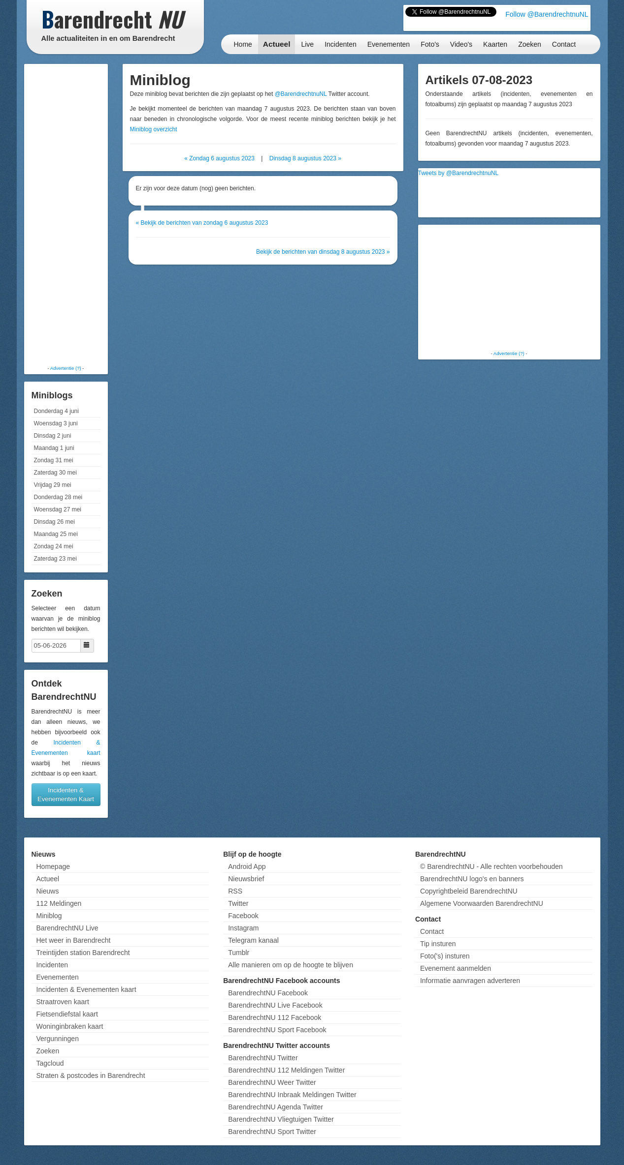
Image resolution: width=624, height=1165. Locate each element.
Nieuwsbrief (246, 879)
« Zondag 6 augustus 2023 (219, 158)
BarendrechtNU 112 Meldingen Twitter (286, 1070)
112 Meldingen (59, 903)
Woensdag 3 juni (56, 423)
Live (307, 44)
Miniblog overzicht (153, 129)
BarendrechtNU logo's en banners (472, 879)
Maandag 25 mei (56, 534)
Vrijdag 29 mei (52, 484)
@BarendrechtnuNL (301, 93)
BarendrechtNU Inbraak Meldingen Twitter (292, 1095)
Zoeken (529, 44)
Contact (564, 44)
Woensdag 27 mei (58, 509)
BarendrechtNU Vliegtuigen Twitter (281, 1119)
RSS (235, 891)
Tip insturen (438, 944)
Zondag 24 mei (53, 546)
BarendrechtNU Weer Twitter (272, 1082)
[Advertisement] (66, 213)
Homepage (53, 866)
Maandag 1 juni (54, 448)
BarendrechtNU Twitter (262, 1058)
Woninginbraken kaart (69, 1026)
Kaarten (495, 44)
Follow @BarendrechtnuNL (546, 14)
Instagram (243, 928)
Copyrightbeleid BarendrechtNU (469, 891)
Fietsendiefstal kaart (67, 1014)
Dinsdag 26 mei (54, 521)
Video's (461, 44)
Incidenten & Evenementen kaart (86, 989)
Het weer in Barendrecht (73, 940)
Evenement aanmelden (455, 968)
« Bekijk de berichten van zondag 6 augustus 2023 (202, 222)
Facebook (243, 916)
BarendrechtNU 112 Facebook (274, 1017)
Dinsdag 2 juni (52, 435)
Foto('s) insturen (445, 956)
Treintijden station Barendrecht (83, 952)
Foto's (430, 44)
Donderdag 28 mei (58, 497)
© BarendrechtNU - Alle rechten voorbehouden (491, 866)
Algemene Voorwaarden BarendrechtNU (481, 903)
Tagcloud (50, 1063)
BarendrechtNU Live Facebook (275, 1005)
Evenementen (388, 44)
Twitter (238, 903)
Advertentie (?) (65, 368)
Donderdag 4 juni (56, 411)
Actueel (277, 44)
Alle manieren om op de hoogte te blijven (290, 965)
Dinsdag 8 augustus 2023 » (305, 158)
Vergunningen (57, 1039)
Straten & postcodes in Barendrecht (90, 1075)
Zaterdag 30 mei (55, 472)
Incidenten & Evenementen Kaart (65, 794)
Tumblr (238, 952)
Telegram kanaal (253, 940)
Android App (246, 866)
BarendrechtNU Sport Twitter (272, 1131)
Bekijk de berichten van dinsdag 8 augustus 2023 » (323, 251)
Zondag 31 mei (53, 460)
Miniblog (49, 916)
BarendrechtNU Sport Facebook (277, 1030)
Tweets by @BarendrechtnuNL (458, 173)
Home (243, 44)
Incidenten (341, 44)
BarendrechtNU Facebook (268, 993)
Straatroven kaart (62, 1002)
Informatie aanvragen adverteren (470, 981)
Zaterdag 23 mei (55, 558)
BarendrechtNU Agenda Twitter (275, 1107)
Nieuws (47, 891)
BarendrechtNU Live (67, 928)
